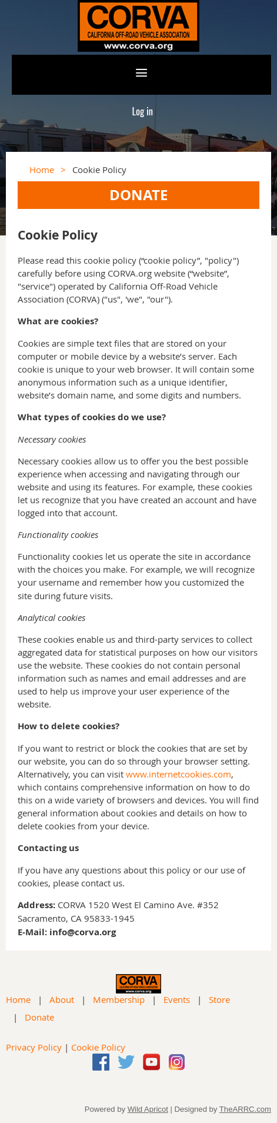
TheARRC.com (245, 1109)
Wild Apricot (148, 1109)
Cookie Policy (98, 1047)
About (61, 999)
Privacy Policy (34, 1047)
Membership (119, 999)
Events (176, 999)
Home (41, 169)
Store (219, 999)
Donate (39, 1017)
